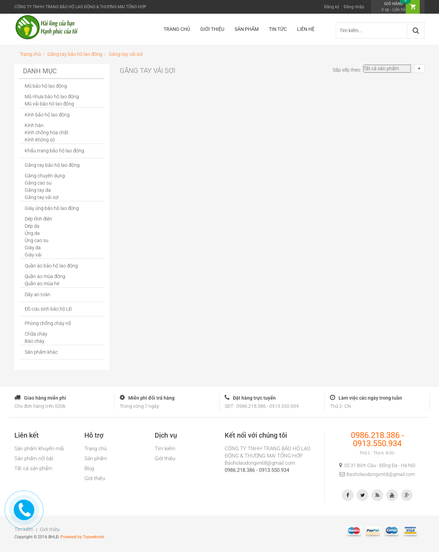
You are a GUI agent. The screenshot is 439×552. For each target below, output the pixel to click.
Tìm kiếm (165, 449)
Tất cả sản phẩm (33, 468)
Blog (89, 468)
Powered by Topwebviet (82, 537)
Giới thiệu (94, 478)
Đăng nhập (354, 6)
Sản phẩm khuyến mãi (39, 449)
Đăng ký (331, 6)
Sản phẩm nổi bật (34, 458)
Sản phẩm (95, 458)
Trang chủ (95, 449)
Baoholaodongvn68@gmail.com (260, 463)
